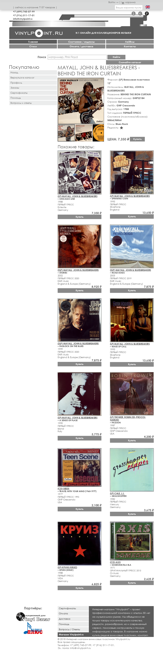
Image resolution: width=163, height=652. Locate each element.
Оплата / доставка (81, 46)
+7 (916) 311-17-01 (24, 15)
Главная (33, 41)
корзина (128, 2)
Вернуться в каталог (22, 77)
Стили (33, 46)
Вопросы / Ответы (69, 629)
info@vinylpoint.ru (22, 18)
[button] (100, 81)
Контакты (130, 46)
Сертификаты (18, 92)
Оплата (63, 613)
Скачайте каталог (130, 62)
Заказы (14, 87)
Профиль (16, 82)
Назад (14, 72)
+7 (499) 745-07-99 (24, 11)
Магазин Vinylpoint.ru (71, 634)
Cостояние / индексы (81, 41)
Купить (137, 139)
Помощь (15, 97)
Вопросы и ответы (21, 102)
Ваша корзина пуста (128, 7)
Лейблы (130, 41)
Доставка (64, 618)
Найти (116, 56)
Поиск (42, 57)
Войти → (113, 2)
